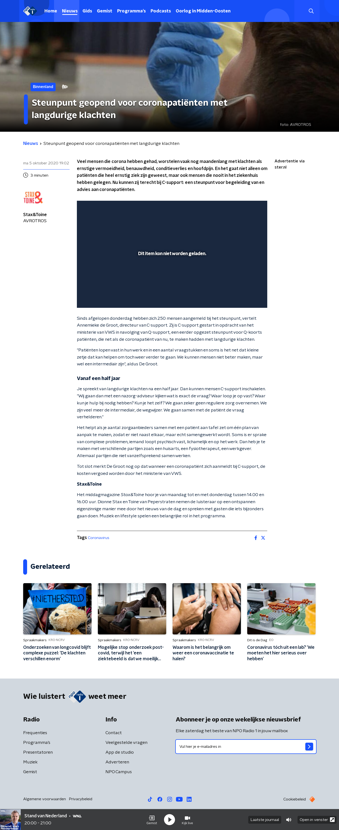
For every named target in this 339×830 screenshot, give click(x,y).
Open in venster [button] (317, 819)
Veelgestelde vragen (126, 742)
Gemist (104, 11)
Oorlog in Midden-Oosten (203, 11)
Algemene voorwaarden (44, 799)
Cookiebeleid (294, 799)
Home (50, 11)
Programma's (131, 11)
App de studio (119, 752)
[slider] (171, 284)
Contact (113, 733)
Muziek (30, 762)
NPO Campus (118, 772)
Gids (87, 11)
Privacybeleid (80, 799)
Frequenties (35, 733)
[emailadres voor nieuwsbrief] (246, 746)
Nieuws (70, 11)
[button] (152, 820)
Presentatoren (38, 752)
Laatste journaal (264, 820)
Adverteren (117, 762)
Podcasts (161, 11)
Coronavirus (98, 538)
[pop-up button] (245, 297)
